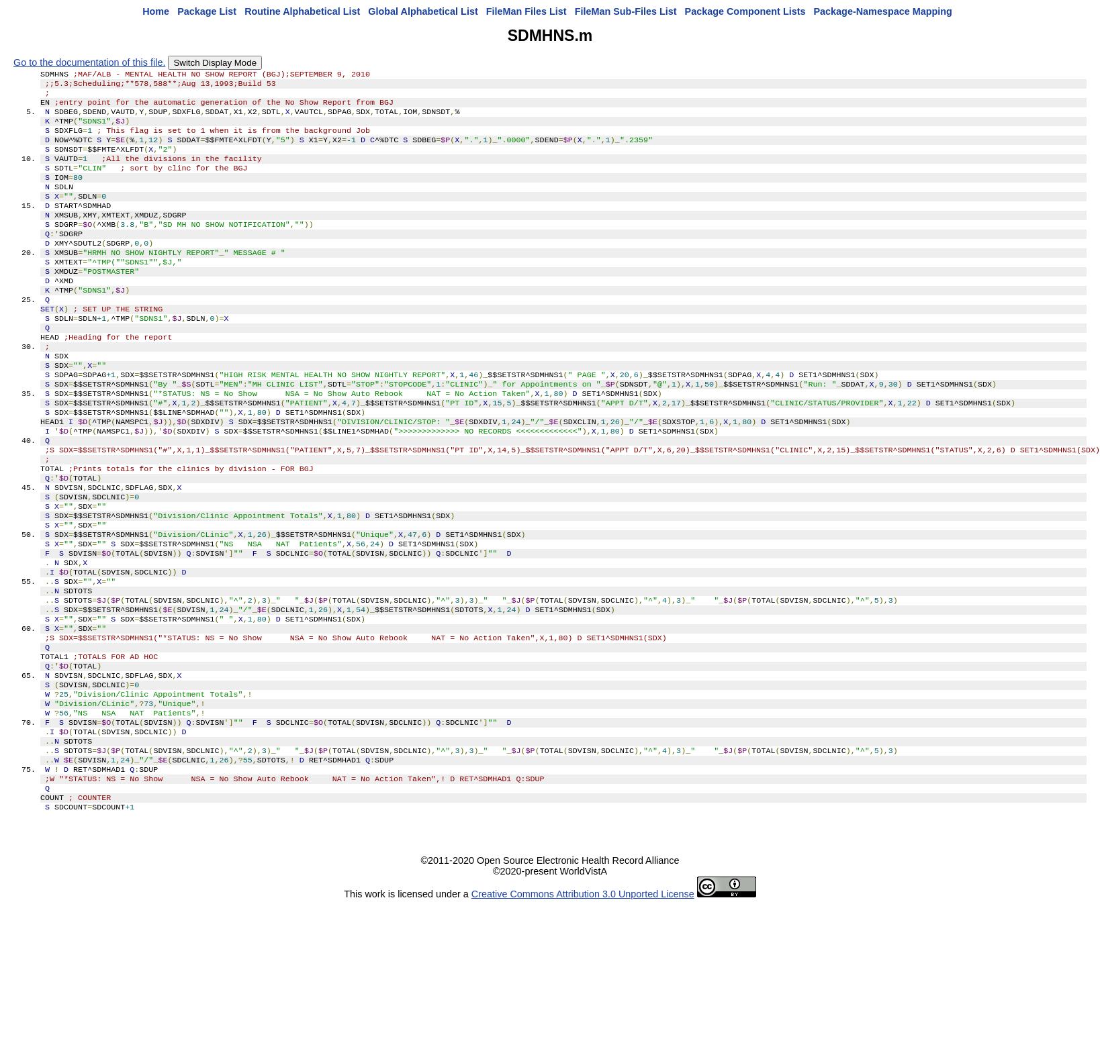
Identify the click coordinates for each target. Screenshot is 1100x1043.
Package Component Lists (745, 11)
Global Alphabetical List (422, 11)
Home (155, 11)
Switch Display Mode (215, 63)
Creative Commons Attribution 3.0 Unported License (582, 1000)
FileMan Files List (526, 11)
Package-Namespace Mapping (883, 11)
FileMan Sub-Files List (626, 11)
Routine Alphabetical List (302, 11)
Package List (206, 11)
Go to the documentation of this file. (89, 62)
